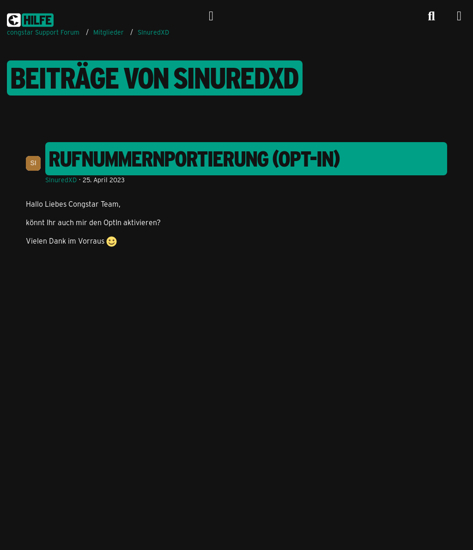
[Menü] (459, 16)
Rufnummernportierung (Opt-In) (194, 158)
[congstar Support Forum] (30, 18)
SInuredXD (61, 179)
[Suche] (431, 16)
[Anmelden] (211, 16)
